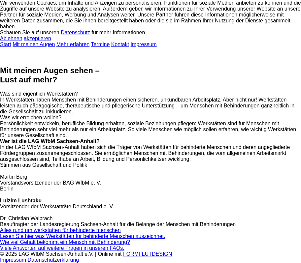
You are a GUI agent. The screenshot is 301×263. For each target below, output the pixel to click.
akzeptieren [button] (37, 38)
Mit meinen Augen (34, 44)
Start (5, 44)
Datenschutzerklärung (53, 260)
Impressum (144, 44)
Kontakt (120, 44)
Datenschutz (75, 32)
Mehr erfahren (73, 44)
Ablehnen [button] (11, 38)
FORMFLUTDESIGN (147, 254)
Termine (100, 44)
